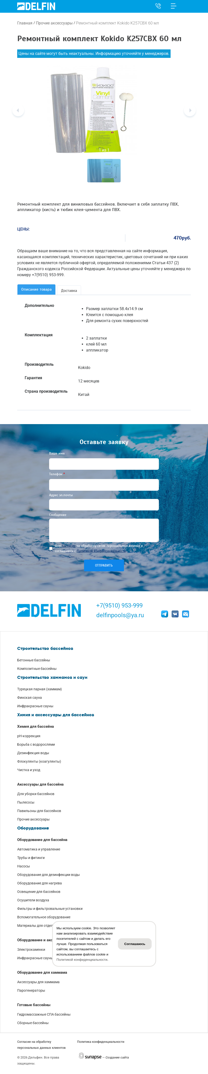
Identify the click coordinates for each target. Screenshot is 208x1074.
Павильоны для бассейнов (39, 811)
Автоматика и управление (38, 849)
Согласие (69, 546)
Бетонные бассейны (33, 660)
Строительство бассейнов (45, 648)
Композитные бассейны (37, 669)
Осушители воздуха (33, 900)
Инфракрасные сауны (35, 706)
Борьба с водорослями (36, 744)
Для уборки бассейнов (35, 794)
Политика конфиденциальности (100, 1042)
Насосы (23, 866)
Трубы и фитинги (31, 858)
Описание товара (36, 289)
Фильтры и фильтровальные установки (50, 909)
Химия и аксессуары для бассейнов (55, 714)
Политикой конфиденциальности (101, 551)
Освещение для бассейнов (38, 892)
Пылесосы (25, 802)
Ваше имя (57, 453)
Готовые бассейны (33, 1005)
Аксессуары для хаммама (38, 982)
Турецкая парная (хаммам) (39, 689)
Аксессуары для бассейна (40, 784)
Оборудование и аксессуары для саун (50, 940)
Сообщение (57, 515)
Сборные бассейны (33, 1023)
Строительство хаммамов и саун (52, 677)
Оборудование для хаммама (42, 972)
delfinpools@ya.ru (120, 615)
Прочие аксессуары (54, 23)
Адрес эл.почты (61, 495)
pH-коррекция (28, 736)
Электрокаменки (31, 950)
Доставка (69, 290)
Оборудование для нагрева (39, 883)
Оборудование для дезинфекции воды (48, 875)
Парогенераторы (31, 990)
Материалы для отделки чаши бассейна (49, 926)
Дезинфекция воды (33, 753)
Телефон (55, 474)
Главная (24, 23)
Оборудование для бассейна (42, 839)
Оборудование (33, 828)
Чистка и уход (28, 770)
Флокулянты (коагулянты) (39, 761)
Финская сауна (29, 698)
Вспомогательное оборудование (43, 917)
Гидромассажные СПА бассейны (44, 1014)
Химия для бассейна (35, 726)
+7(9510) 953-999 (119, 605)
